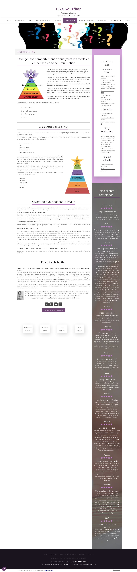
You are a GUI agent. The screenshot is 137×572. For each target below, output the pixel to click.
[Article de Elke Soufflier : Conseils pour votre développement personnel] (27, 322)
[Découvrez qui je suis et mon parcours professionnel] (20, 20)
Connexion (116, 570)
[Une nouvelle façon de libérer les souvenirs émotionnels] (53, 310)
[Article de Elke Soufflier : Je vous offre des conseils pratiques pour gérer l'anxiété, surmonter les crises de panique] (79, 322)
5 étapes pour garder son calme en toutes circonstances (108, 142)
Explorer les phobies (107, 80)
